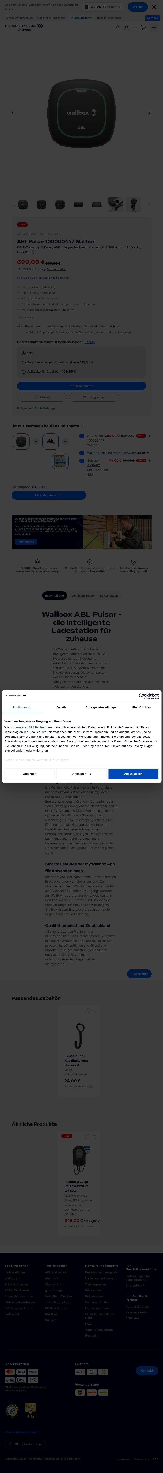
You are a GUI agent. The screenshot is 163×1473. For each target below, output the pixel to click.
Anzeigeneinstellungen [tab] (101, 707)
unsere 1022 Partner (31, 727)
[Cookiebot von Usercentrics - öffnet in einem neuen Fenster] (142, 696)
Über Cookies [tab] (141, 707)
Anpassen (81, 773)
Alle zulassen (133, 773)
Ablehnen (29, 773)
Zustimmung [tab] (21, 707)
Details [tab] (61, 707)
